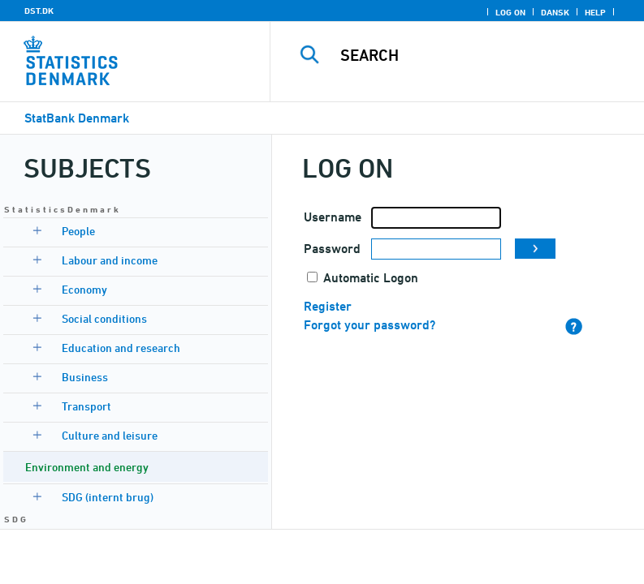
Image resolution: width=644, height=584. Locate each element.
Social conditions (104, 318)
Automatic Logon (370, 278)
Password (332, 248)
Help (595, 12)
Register (328, 306)
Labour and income (110, 260)
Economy (84, 289)
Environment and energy (87, 467)
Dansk (555, 12)
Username (332, 217)
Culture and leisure (110, 435)
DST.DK (39, 10)
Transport (86, 406)
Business (85, 377)
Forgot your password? (369, 325)
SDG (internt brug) (107, 497)
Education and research (121, 347)
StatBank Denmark (76, 118)
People (78, 231)
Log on (510, 12)
